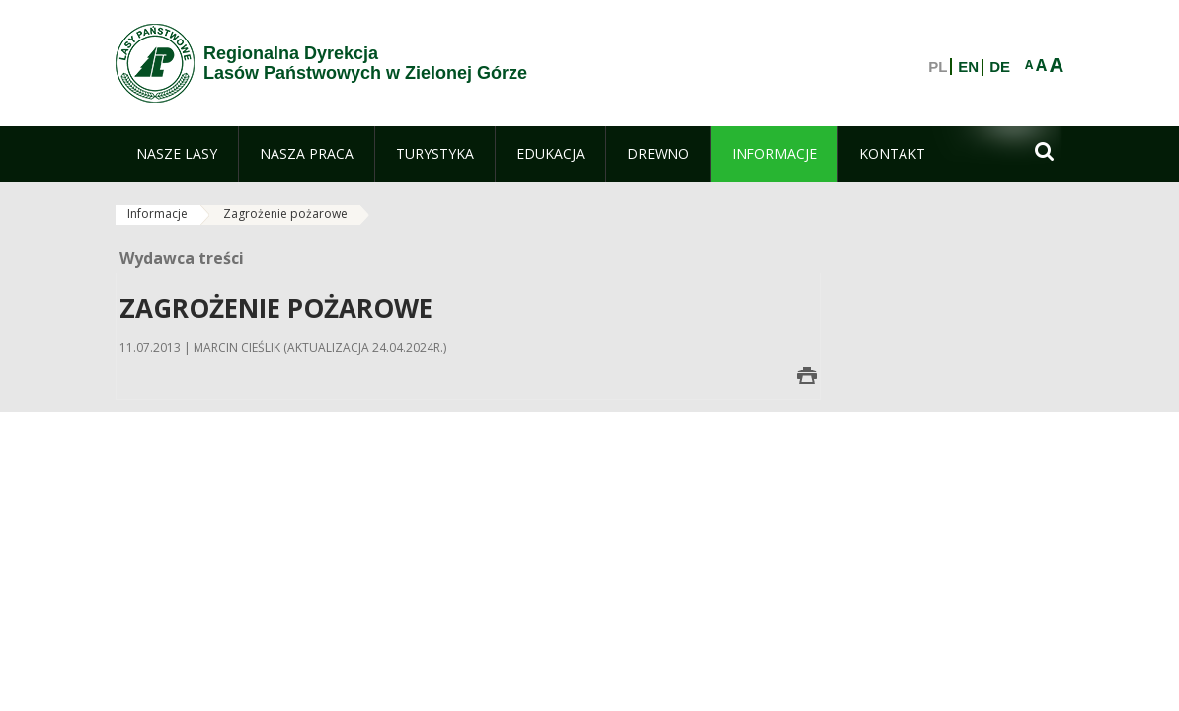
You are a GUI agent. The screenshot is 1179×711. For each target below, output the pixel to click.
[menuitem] (177, 154)
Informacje (157, 213)
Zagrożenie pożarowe (285, 213)
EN (968, 67)
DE (999, 67)
